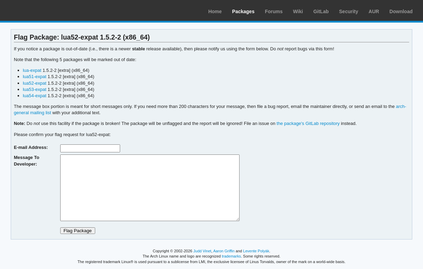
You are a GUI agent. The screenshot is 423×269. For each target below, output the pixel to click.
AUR (374, 11)
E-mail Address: (31, 147)
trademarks (231, 256)
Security (348, 11)
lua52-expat (34, 83)
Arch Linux (38, 10)
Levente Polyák (256, 251)
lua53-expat (34, 89)
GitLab (320, 11)
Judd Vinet (203, 251)
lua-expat (32, 70)
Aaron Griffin (224, 251)
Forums (273, 11)
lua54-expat (34, 95)
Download (401, 11)
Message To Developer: (26, 160)
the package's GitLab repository (308, 123)
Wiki (298, 11)
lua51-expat (34, 76)
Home (215, 11)
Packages (243, 11)
